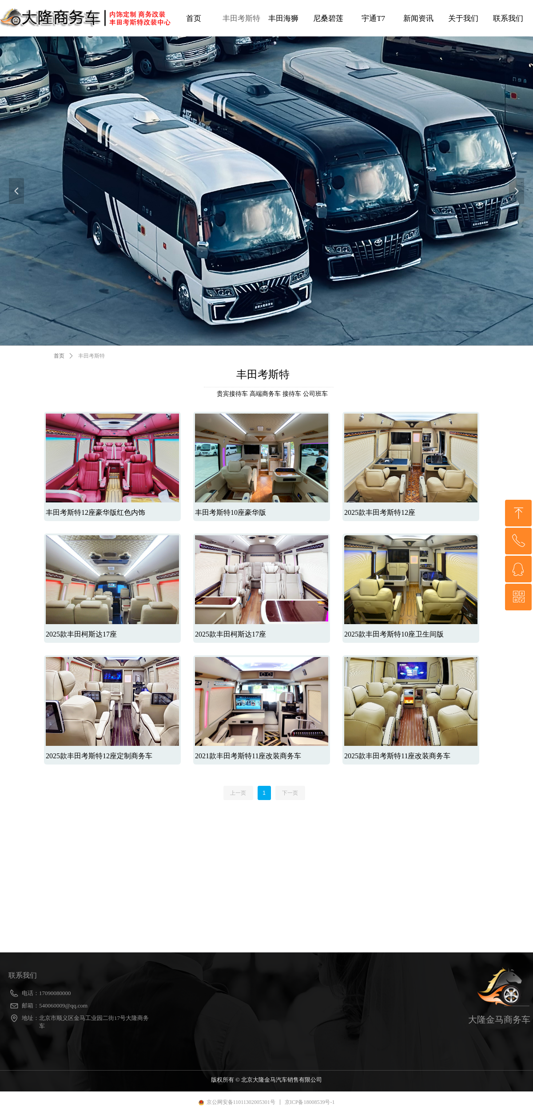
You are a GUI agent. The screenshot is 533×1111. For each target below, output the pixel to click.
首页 (59, 356)
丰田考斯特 (91, 356)
